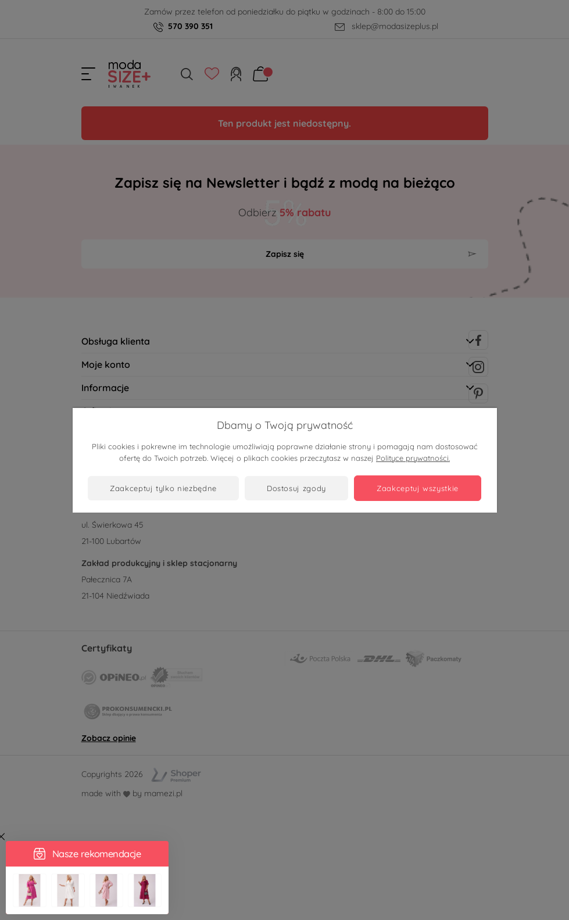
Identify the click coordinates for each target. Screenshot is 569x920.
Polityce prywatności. (413, 458)
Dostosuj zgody (296, 488)
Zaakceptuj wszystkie (418, 488)
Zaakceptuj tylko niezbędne (163, 488)
